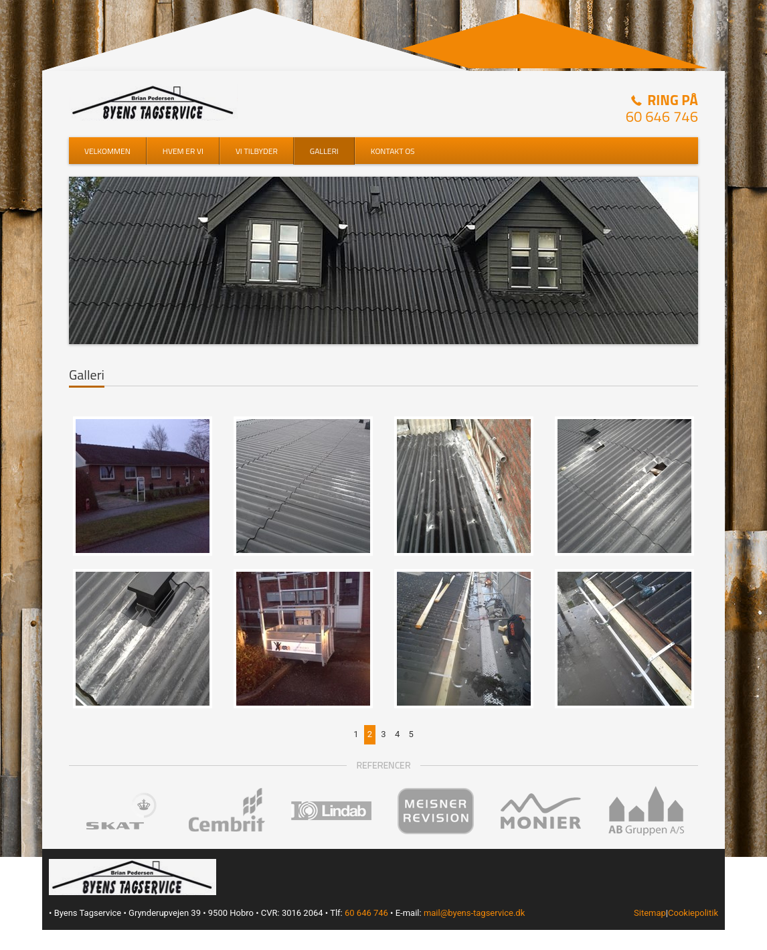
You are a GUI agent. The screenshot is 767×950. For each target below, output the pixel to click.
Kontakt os (393, 151)
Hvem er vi (183, 151)
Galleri (324, 151)
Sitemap (650, 913)
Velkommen (107, 151)
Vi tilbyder (257, 151)
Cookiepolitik (693, 913)
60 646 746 (662, 116)
